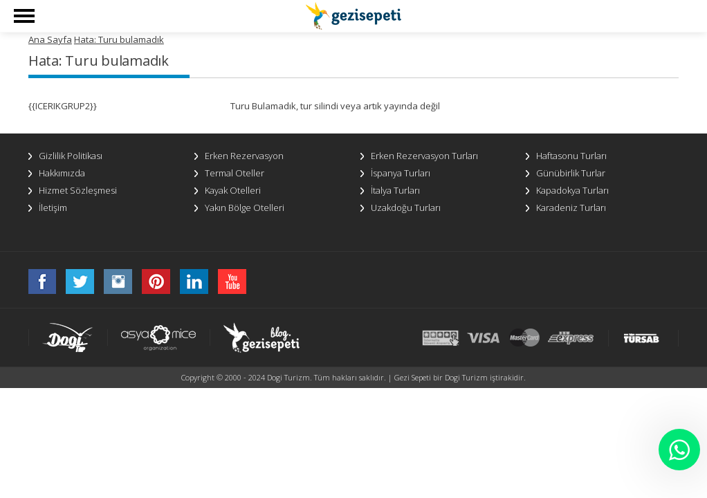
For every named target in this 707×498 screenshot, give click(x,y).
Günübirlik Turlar (570, 173)
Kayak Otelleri (233, 190)
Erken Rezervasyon (244, 155)
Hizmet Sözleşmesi (78, 190)
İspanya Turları (400, 173)
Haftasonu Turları (571, 155)
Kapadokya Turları (572, 190)
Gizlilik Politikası (70, 155)
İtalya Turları (395, 190)
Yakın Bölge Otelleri (244, 207)
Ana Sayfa (50, 39)
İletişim (53, 207)
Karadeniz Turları (571, 207)
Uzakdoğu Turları (406, 207)
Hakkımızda (62, 173)
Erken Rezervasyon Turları (424, 155)
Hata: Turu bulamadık (119, 39)
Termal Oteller (234, 173)
